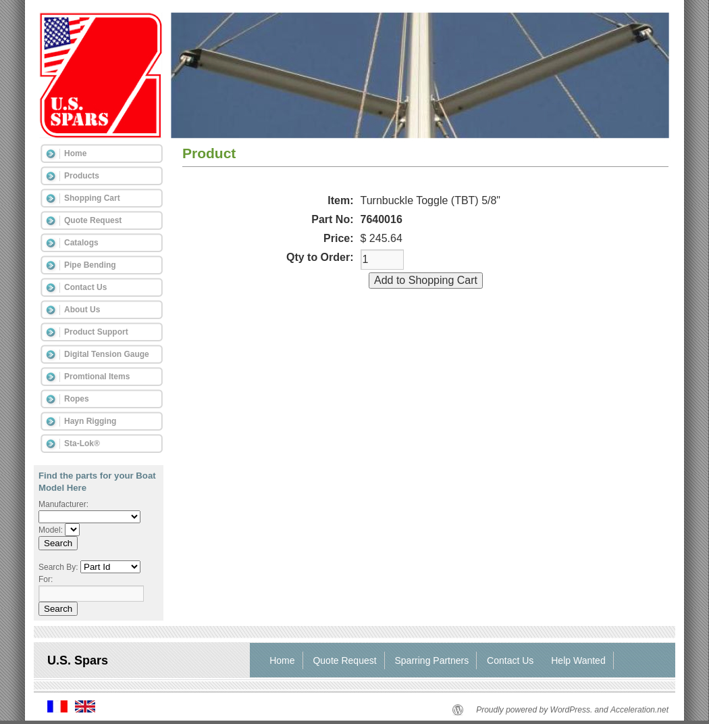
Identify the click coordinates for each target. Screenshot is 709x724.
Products (81, 175)
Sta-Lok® (82, 443)
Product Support (96, 332)
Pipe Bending (90, 265)
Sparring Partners (432, 660)
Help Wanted (578, 660)
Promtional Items (97, 376)
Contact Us (85, 287)
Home (75, 153)
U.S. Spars (77, 660)
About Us (82, 309)
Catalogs (81, 242)
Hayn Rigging (90, 421)
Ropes (76, 399)
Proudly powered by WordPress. (534, 710)
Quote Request (93, 220)
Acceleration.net (639, 710)
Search (58, 543)
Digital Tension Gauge (106, 354)
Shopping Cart (92, 198)
